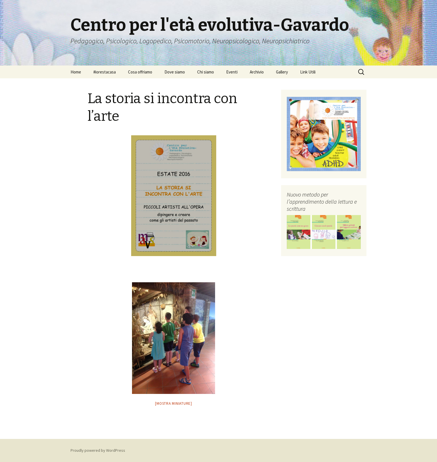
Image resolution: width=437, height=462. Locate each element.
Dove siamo (174, 72)
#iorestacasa (104, 72)
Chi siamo (205, 72)
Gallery (282, 72)
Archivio (257, 72)
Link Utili (308, 72)
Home (76, 72)
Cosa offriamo (140, 72)
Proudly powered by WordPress (98, 450)
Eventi (232, 72)
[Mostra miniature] (173, 403)
